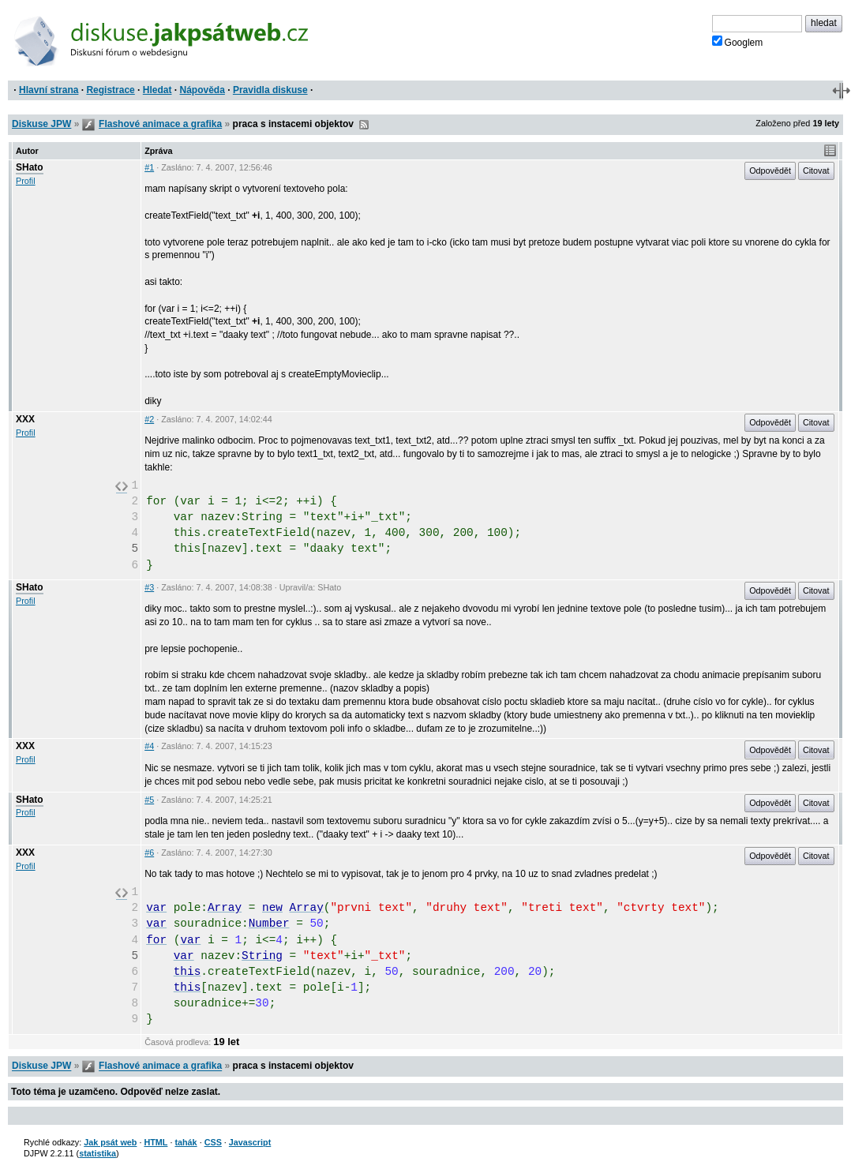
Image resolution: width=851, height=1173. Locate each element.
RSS (364, 124)
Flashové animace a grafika (160, 123)
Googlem (737, 42)
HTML (155, 1142)
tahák (185, 1142)
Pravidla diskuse (270, 90)
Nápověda (202, 90)
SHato (29, 167)
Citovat (816, 170)
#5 (149, 799)
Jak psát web (110, 1142)
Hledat (157, 90)
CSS (213, 1142)
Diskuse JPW (41, 123)
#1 (149, 167)
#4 (149, 746)
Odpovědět (770, 170)
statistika (97, 1153)
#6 (149, 852)
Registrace (110, 90)
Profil (26, 181)
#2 (149, 419)
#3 (149, 587)
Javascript (250, 1142)
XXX (25, 419)
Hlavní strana (48, 90)
